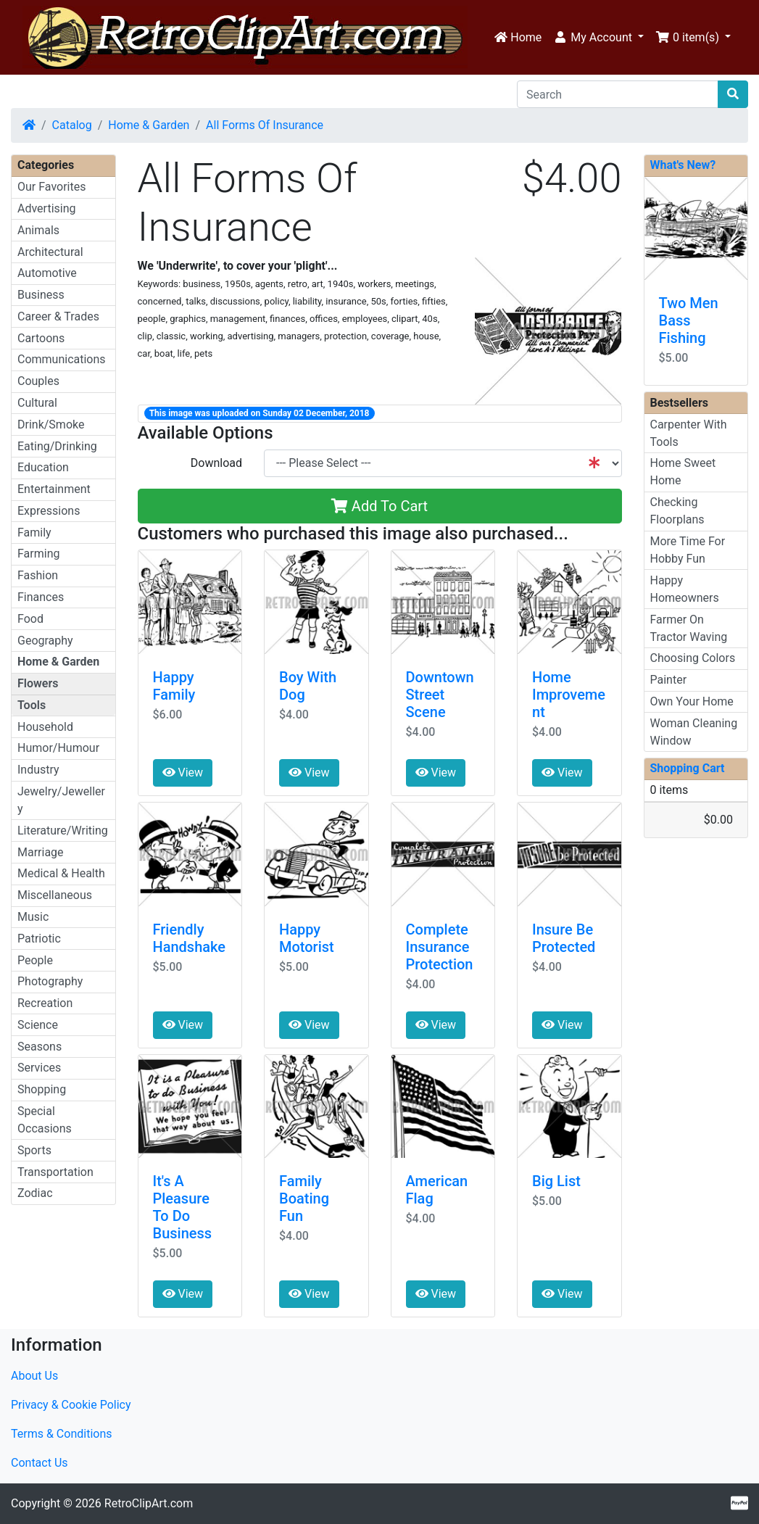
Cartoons (41, 338)
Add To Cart (379, 506)
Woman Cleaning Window (694, 731)
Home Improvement (568, 694)
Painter (668, 680)
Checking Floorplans (677, 510)
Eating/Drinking (57, 446)
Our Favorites (51, 187)
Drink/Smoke (50, 424)
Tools (31, 705)
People (35, 960)
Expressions (48, 511)
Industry (38, 770)
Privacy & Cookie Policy (71, 1405)
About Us (34, 1376)
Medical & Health (61, 873)
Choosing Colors (693, 658)
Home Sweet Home (683, 471)
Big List (556, 1181)
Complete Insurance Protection (439, 947)
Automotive (47, 273)
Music (33, 917)
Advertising (46, 208)
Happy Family (174, 685)
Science (37, 1025)
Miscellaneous (54, 895)
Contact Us (39, 1463)
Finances (40, 597)
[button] (598, 37)
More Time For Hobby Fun (688, 550)
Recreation (44, 1003)
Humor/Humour (58, 748)
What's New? (683, 165)
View (183, 772)
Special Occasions (44, 1119)
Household (45, 727)
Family (34, 532)
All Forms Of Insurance (264, 125)
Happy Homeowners (684, 589)
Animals (38, 230)
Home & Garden (148, 125)
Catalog (72, 125)
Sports (34, 1150)
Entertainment (54, 489)
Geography (45, 640)
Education (43, 467)
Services (39, 1067)
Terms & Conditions (61, 1434)
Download (216, 463)
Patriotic (39, 938)
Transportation (55, 1172)
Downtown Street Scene (440, 694)
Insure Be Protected (563, 938)
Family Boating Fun (304, 1198)
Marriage (40, 852)
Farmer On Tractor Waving (689, 628)
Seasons (39, 1046)
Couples (38, 381)
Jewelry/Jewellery (61, 800)
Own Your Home (692, 701)
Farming (38, 553)
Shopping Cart (687, 768)
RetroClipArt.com (148, 1503)
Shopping (41, 1089)
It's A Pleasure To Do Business (182, 1207)
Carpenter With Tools (688, 433)
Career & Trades (58, 316)
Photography (50, 981)
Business (41, 295)
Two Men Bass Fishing (688, 320)
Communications (61, 359)
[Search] (617, 94)
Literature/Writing (62, 830)
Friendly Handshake (189, 938)
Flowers (37, 683)
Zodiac (35, 1193)
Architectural (50, 252)
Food (30, 619)
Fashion (37, 575)
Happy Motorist (306, 938)
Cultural (37, 403)
